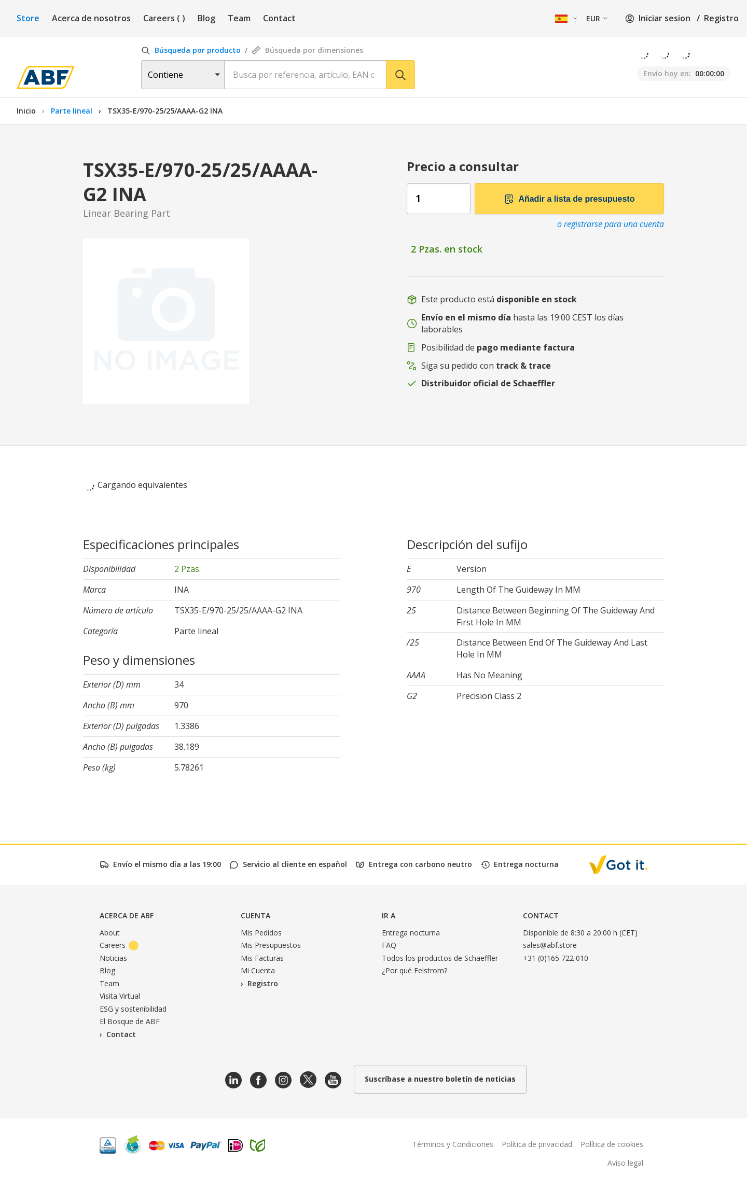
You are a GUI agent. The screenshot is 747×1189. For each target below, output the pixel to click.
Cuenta (255, 915)
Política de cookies (611, 1144)
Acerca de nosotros (91, 18)
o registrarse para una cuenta (610, 224)
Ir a (388, 915)
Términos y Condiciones (452, 1144)
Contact (279, 18)
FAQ (389, 945)
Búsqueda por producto (191, 50)
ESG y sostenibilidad (133, 1009)
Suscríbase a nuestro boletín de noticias (440, 1079)
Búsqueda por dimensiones (307, 50)
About (110, 933)
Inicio (26, 111)
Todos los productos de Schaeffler (440, 958)
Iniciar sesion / (662, 18)
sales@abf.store (550, 945)
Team (239, 18)
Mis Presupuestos (271, 945)
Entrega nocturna (411, 933)
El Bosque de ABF (130, 1021)
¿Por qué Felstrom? (414, 970)
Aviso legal (625, 1163)
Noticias (113, 958)
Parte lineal (72, 111)
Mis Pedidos (261, 933)
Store (28, 18)
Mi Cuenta (258, 970)
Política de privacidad (537, 1144)
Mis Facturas (262, 958)
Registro (721, 18)
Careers (164, 18)
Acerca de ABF (127, 915)
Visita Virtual (120, 996)
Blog (206, 18)
